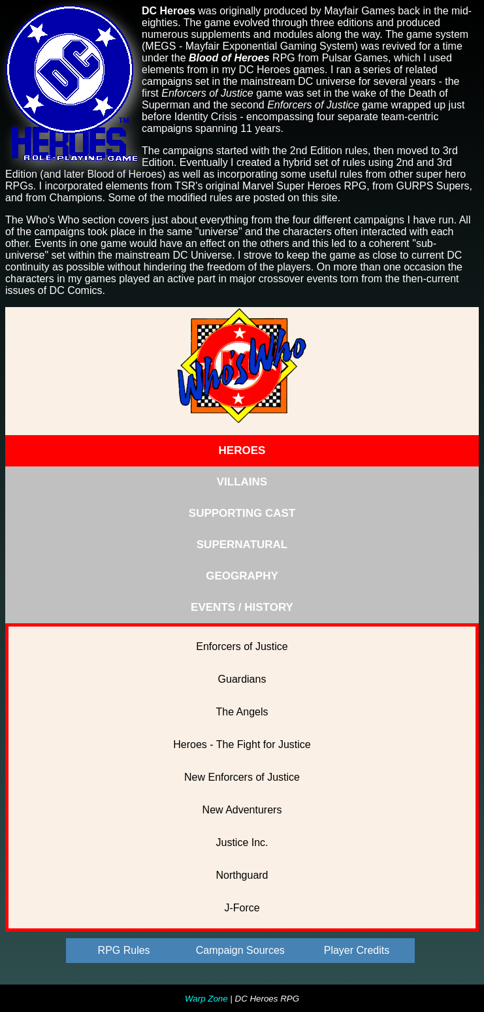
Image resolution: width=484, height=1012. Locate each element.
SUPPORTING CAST (242, 513)
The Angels (242, 711)
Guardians (242, 679)
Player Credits (356, 950)
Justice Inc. (242, 842)
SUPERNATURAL (242, 544)
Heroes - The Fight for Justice (241, 744)
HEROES (242, 450)
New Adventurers (242, 809)
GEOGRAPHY (242, 576)
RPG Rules (124, 950)
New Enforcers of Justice (242, 777)
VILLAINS (242, 482)
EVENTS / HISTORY (242, 607)
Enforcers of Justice (242, 646)
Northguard (242, 875)
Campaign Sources (240, 950)
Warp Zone (206, 999)
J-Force (241, 907)
